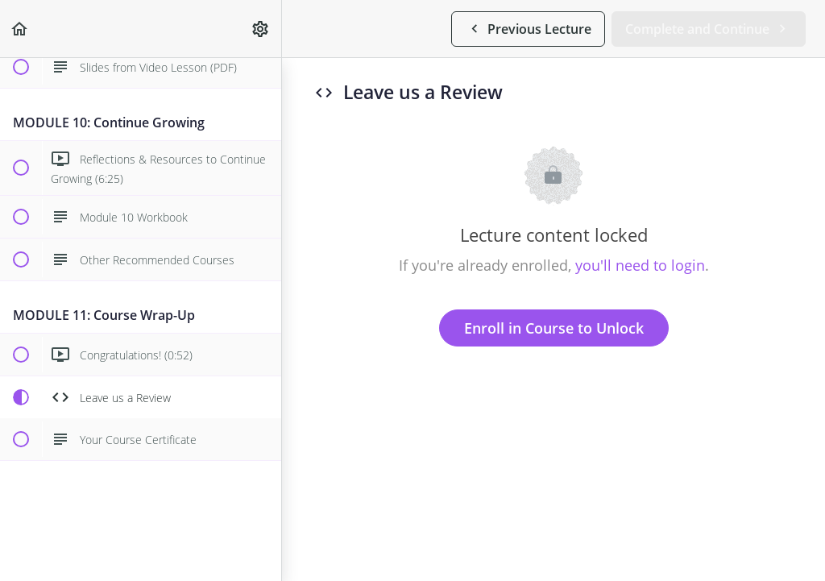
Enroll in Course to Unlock (554, 328)
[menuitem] (261, 28)
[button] (20, 28)
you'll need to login (640, 265)
